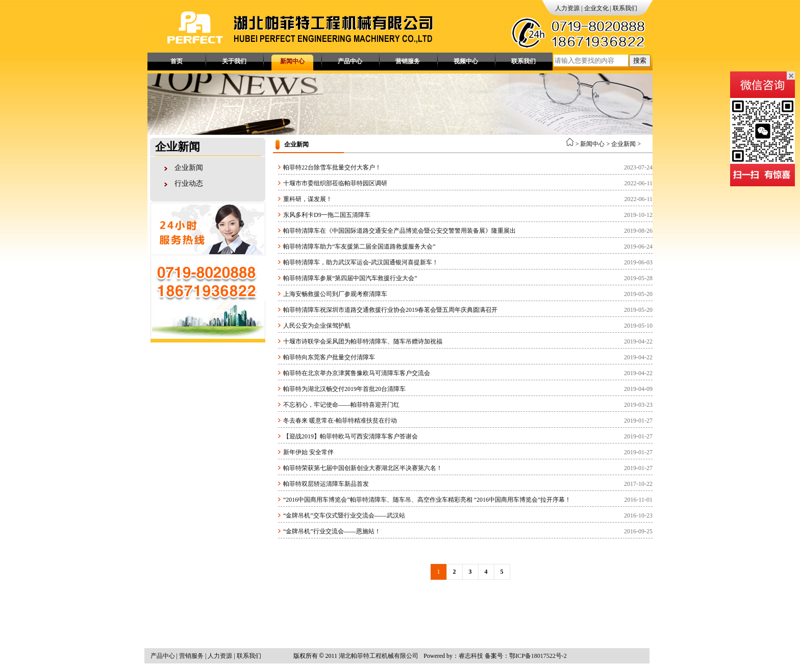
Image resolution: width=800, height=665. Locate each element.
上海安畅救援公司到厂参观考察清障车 (335, 294)
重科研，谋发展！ (307, 199)
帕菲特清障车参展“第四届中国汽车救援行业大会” (350, 278)
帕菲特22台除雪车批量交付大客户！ (332, 167)
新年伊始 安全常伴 (308, 452)
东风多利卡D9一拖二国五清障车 (326, 214)
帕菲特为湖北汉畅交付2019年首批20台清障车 (344, 388)
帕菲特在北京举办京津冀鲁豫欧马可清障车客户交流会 (356, 373)
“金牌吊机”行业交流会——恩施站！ (332, 531)
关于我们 (234, 61)
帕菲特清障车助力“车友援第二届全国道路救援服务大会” (359, 246)
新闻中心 (292, 61)
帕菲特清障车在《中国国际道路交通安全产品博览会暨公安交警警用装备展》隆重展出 (399, 230)
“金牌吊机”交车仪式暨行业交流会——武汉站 (344, 515)
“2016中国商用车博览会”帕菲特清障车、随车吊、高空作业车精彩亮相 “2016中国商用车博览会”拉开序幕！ (427, 499)
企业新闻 (188, 167)
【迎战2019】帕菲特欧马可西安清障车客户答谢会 (350, 436)
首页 (176, 61)
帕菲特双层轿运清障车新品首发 (326, 483)
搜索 (639, 60)
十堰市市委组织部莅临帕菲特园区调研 (335, 183)
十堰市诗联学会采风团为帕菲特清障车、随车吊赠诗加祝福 (362, 341)
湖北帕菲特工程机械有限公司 (378, 655)
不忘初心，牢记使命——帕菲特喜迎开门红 (341, 404)
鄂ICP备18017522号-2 (538, 655)
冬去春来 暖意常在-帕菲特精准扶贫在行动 (340, 420)
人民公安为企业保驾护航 (317, 325)
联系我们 (625, 8)
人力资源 (567, 8)
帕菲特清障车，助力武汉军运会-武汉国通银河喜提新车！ (360, 262)
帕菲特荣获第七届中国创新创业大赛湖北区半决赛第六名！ (362, 468)
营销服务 (407, 61)
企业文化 (596, 8)
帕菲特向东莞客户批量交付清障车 (329, 357)
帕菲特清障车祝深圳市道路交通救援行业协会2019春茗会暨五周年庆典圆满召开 (390, 309)
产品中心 (350, 61)
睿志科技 (471, 655)
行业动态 (188, 183)
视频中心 (466, 61)
